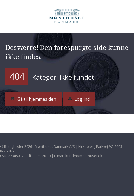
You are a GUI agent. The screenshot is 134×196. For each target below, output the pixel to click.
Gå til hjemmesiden (33, 99)
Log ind (79, 99)
